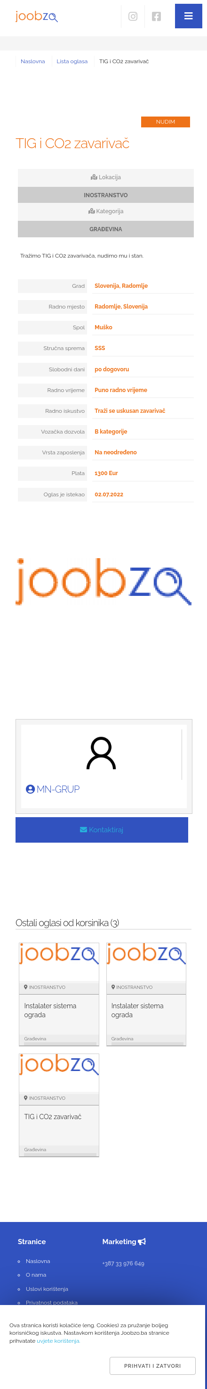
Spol (79, 327)
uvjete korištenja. (58, 1341)
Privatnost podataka (52, 1302)
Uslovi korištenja (47, 1289)
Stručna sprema (64, 348)
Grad (78, 286)
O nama (36, 1275)
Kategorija (106, 211)
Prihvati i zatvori (152, 1366)
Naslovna (33, 61)
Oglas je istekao (64, 494)
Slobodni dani (67, 369)
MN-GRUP (52, 789)
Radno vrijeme (66, 390)
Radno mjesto (67, 306)
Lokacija (106, 177)
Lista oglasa (72, 61)
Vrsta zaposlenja (63, 452)
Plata (78, 473)
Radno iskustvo (65, 411)
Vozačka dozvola (63, 431)
